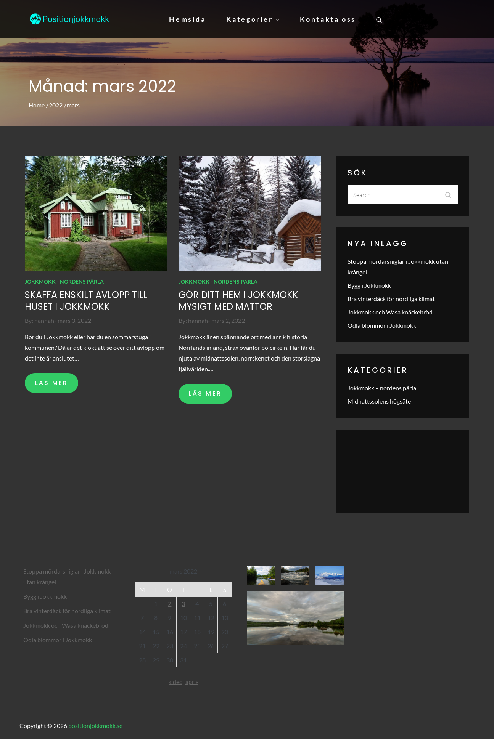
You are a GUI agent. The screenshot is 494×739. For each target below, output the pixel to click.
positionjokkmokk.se (95, 725)
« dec (175, 681)
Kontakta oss (328, 19)
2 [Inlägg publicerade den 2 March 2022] (169, 603)
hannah (44, 320)
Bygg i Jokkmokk (369, 285)
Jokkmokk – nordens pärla (382, 387)
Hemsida (187, 19)
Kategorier (253, 19)
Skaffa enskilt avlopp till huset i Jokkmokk (86, 301)
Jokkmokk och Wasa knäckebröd (390, 312)
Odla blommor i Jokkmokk (382, 325)
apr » (191, 681)
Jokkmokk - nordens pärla (64, 281)
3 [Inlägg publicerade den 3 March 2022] (183, 603)
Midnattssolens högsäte (379, 401)
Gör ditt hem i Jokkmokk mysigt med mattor (238, 301)
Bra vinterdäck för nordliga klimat (391, 298)
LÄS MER (51, 382)
